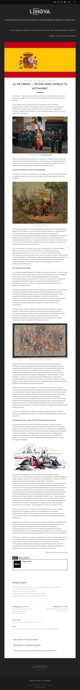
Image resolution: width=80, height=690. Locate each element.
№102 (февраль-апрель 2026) (21, 26)
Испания (15, 620)
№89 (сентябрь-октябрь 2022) (45, 72)
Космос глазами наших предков (24, 582)
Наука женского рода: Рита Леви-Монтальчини (29, 587)
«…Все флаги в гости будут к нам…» (40, 676)
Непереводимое (40, 678)
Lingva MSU (28, 72)
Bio (16, 549)
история (23, 620)
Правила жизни (61, 26)
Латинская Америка (34, 620)
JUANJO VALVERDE (46, 146)
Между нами (54, 29)
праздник (46, 620)
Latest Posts (25, 549)
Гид (51, 26)
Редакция (71, 29)
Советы (72, 26)
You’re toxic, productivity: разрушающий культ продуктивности (22, 602)
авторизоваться (50, 642)
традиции (54, 620)
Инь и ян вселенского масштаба (24, 580)
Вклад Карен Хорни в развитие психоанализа (29, 585)
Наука (36, 26)
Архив (64, 29)
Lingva (39, 658)
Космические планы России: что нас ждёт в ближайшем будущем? (36, 578)
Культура (44, 26)
